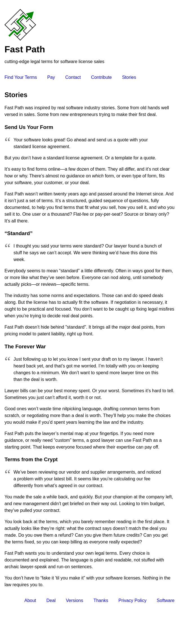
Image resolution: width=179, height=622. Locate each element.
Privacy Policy (132, 600)
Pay (51, 77)
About (30, 600)
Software (165, 600)
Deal (51, 600)
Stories (129, 77)
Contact (73, 77)
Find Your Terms (21, 77)
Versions (74, 600)
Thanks (100, 600)
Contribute (101, 77)
